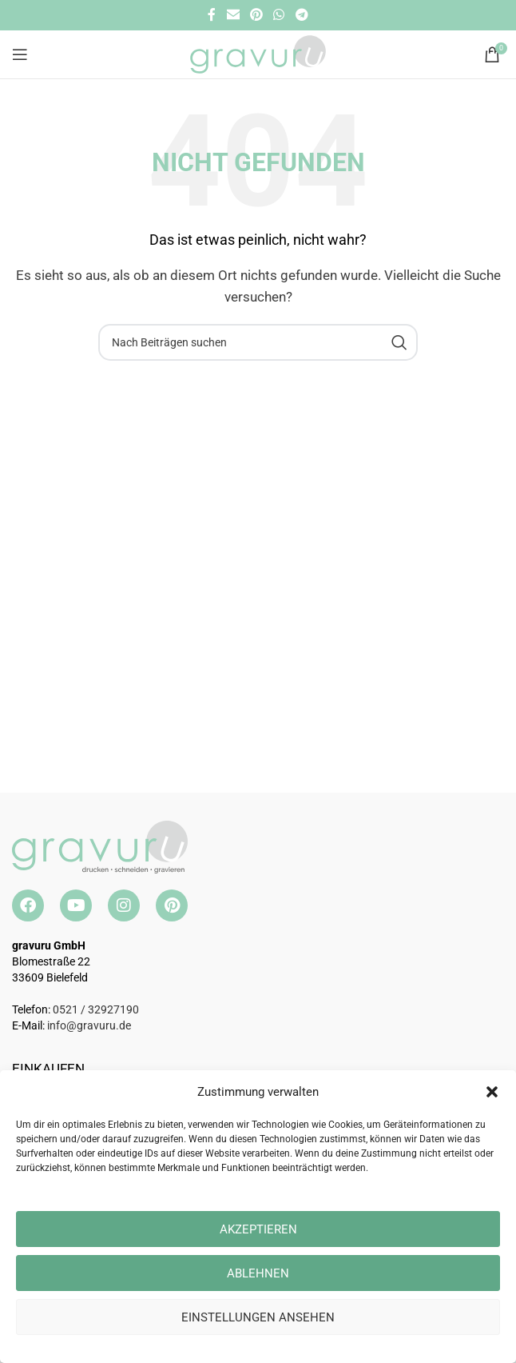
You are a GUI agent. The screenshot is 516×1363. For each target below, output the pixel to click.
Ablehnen (258, 1273)
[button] (492, 1092)
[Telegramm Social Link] (301, 14)
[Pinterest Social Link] (256, 14)
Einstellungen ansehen (258, 1317)
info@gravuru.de (89, 1025)
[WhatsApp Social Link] (279, 14)
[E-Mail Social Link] (232, 14)
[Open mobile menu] (20, 54)
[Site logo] (257, 53)
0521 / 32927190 (96, 1009)
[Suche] (258, 342)
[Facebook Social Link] (212, 14)
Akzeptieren (258, 1229)
